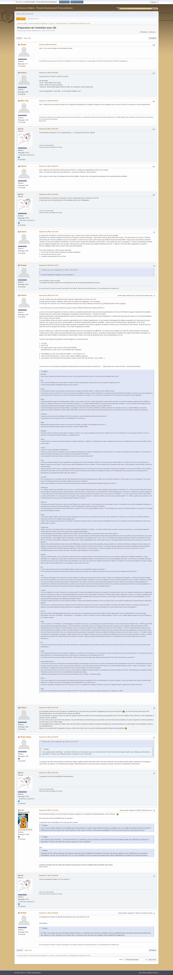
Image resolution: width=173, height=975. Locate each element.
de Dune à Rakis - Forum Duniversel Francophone (44, 8)
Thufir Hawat (25, 737)
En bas (19, 38)
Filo (21, 129)
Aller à (121, 959)
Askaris (23, 73)
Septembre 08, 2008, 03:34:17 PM (48, 295)
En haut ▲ (156, 972)
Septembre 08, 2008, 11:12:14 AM (48, 810)
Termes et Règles (147, 972)
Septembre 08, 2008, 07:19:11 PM (48, 231)
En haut (20, 950)
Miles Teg (24, 101)
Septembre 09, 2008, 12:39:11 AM (48, 129)
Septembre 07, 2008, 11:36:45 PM (48, 875)
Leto (22, 810)
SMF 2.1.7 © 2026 (26, 972)
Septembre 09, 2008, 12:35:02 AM (48, 166)
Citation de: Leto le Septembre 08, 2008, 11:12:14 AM (60, 742)
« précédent (143, 32)
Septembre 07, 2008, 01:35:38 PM (48, 913)
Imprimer (152, 38)
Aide (140, 972)
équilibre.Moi (53, 322)
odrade (23, 44)
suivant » (152, 32)
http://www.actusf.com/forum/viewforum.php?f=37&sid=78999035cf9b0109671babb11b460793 (72, 308)
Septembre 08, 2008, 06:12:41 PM (48, 265)
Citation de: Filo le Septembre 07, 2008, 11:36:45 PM (60, 270)
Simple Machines (36, 972)
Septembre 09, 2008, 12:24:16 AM (48, 194)
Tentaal (23, 265)
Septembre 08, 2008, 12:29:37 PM (48, 707)
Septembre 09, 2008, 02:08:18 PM (48, 72)
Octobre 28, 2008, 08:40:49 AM (47, 44)
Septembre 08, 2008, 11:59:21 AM (48, 772)
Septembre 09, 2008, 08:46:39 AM (48, 100)
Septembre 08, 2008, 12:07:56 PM (48, 737)
